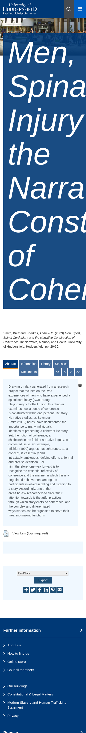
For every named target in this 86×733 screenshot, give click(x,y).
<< (57, 372)
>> (78, 372)
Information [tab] (28, 364)
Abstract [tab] (10, 364)
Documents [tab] (29, 372)
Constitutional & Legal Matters (30, 694)
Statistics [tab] (61, 364)
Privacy (12, 715)
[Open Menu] (80, 9)
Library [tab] (45, 364)
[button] (69, 9)
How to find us (18, 653)
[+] (80, 385)
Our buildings (17, 686)
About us (14, 645)
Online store (16, 661)
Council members (20, 670)
